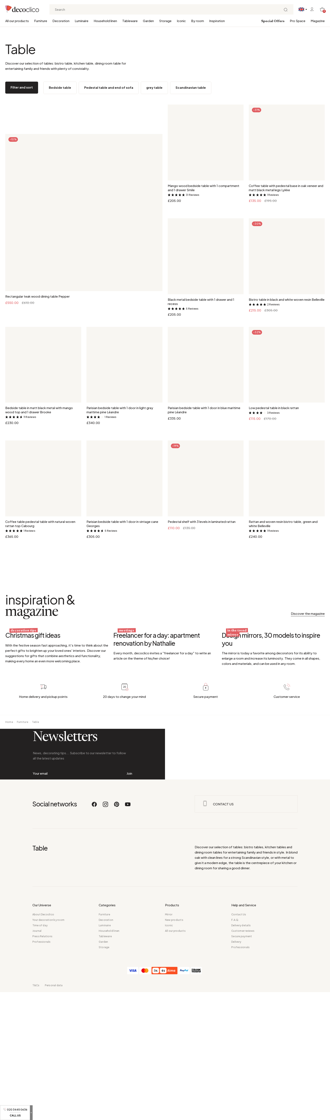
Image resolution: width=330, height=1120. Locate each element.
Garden (148, 21)
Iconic (181, 21)
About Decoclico (43, 1096)
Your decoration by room (48, 1102)
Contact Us (238, 1096)
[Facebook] (94, 988)
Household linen (105, 21)
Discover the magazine (308, 613)
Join (129, 915)
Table (35, 822)
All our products (17, 21)
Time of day (40, 1107)
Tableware (130, 21)
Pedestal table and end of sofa (108, 87)
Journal (37, 1113)
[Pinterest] (117, 988)
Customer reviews (242, 1113)
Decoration (60, 21)
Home (9, 822)
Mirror (168, 1096)
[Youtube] (127, 988)
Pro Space (297, 21)
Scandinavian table (191, 87)
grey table (154, 87)
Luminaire (81, 21)
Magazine (318, 21)
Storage (165, 21)
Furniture (40, 21)
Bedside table (60, 87)
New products (174, 1102)
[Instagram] (106, 988)
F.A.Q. (235, 1102)
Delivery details (241, 1107)
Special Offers (273, 21)
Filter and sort (22, 87)
